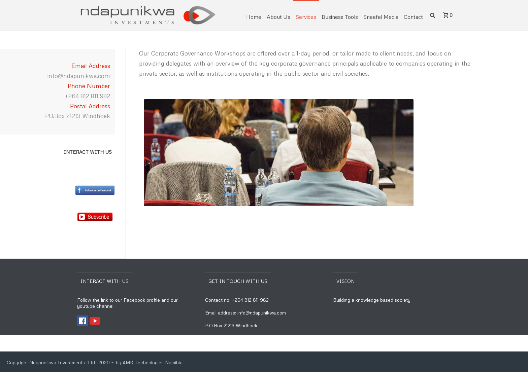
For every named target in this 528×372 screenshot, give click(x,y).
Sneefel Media (380, 16)
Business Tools (340, 16)
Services (306, 16)
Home (253, 16)
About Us (278, 16)
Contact (413, 16)
